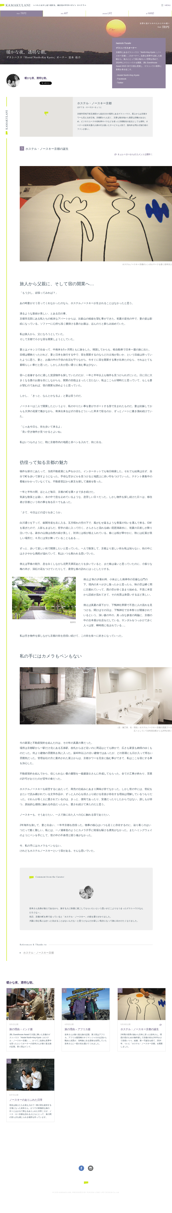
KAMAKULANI (15, 5)
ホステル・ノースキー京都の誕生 (140, 1029)
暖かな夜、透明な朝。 (36, 78)
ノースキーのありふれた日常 (26, 1099)
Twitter (120, 82)
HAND (150, 13)
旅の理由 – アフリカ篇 (77, 1029)
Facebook (121, 79)
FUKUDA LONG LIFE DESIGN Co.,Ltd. (103, 1192)
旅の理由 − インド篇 (21, 1029)
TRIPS (21, 13)
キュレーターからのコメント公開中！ (135, 154)
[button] (46, 114)
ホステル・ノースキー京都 (38, 952)
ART (64, 13)
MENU (168, 5)
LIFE (107, 13)
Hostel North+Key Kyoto (128, 75)
